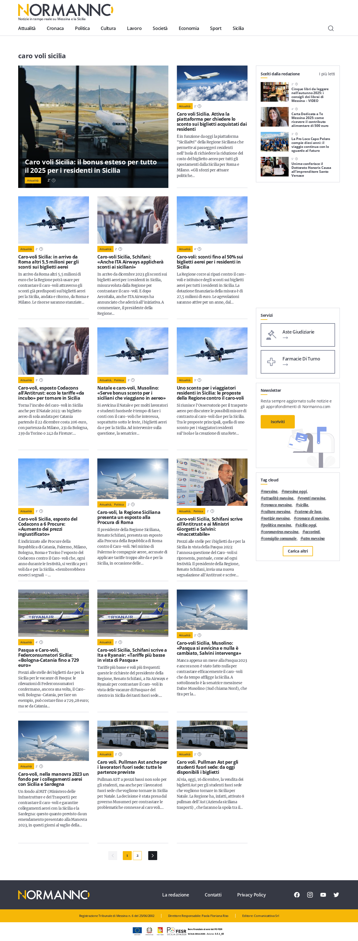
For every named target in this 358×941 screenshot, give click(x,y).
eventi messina (312, 498)
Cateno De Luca (309, 511)
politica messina (277, 525)
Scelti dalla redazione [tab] (280, 73)
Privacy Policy (251, 895)
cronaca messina (277, 505)
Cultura (108, 28)
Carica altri (298, 551)
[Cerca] (331, 28)
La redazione (175, 895)
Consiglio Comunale (279, 538)
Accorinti (312, 532)
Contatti (213, 895)
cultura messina (276, 511)
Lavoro (134, 28)
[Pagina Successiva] (152, 855)
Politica (82, 28)
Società (160, 28)
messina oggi (295, 491)
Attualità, (106, 380)
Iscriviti (278, 421)
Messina (270, 491)
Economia (189, 28)
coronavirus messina (280, 532)
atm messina (314, 538)
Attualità (27, 28)
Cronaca (55, 28)
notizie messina (276, 518)
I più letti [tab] (327, 73)
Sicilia (238, 28)
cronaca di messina (312, 518)
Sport (215, 28)
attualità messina (278, 498)
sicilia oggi (307, 525)
